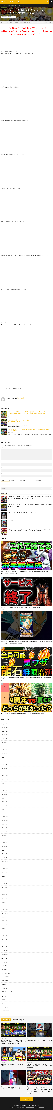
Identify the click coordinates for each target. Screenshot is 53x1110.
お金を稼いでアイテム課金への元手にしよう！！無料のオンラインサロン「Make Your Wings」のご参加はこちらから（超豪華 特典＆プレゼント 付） (26, 31)
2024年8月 (4, 787)
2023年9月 (4, 827)
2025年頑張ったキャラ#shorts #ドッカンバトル (18, 520)
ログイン (4, 999)
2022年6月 (4, 883)
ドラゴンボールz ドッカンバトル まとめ (30, 1105)
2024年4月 (4, 801)
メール (2, 467)
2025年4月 (4, 757)
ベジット (4, 976)
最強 (3, 609)
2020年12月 (5, 950)
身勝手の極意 (11, 16)
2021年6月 (4, 928)
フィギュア (4, 973)
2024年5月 (4, 798)
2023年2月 (4, 853)
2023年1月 (4, 857)
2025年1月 (4, 768)
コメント (3, 447)
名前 (2, 461)
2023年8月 (4, 831)
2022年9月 (4, 872)
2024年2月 (4, 809)
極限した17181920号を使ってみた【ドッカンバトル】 (13, 1064)
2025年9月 (4, 738)
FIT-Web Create (30, 1107)
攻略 (19, 5)
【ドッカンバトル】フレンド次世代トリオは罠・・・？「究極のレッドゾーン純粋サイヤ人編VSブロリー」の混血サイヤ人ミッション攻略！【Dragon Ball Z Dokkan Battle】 (39, 1090)
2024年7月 (4, 790)
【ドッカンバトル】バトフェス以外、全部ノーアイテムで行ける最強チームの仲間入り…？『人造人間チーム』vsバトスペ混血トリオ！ (13, 1042)
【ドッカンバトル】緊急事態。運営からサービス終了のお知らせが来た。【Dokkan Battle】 (21, 607)
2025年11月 (5, 731)
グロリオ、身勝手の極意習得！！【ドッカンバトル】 (13, 1088)
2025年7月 (4, 746)
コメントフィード (6, 1007)
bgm (3, 962)
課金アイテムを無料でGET (11, 5)
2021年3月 (4, 939)
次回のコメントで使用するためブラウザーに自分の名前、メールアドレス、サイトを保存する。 (21, 480)
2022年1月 (4, 902)
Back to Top (26, 1099)
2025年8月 (4, 742)
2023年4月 (4, 846)
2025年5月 (4, 753)
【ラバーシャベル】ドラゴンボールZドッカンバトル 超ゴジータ (22, 512)
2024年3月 (4, 805)
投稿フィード (5, 1003)
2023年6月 (4, 839)
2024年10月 (5, 779)
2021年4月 (4, 935)
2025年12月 (5, 727)
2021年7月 (4, 924)
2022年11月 (5, 865)
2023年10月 (5, 824)
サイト (2, 473)
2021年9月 (4, 917)
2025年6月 (4, 749)
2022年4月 (4, 891)
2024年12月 (5, 772)
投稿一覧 (20, 398)
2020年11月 (5, 954)
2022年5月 (4, 887)
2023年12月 (5, 816)
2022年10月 (5, 868)
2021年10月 (5, 913)
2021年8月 (4, 920)
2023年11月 (5, 820)
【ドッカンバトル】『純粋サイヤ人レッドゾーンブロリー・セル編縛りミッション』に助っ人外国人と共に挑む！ (39, 1065)
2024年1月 (4, 813)
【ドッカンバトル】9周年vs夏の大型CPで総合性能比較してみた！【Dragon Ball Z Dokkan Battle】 (23, 713)
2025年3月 (4, 761)
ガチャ (3, 965)
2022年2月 (4, 898)
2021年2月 (4, 943)
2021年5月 (4, 932)
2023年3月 (4, 850)
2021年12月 (5, 905)
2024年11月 (5, 775)
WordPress (41, 1107)
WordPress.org (5, 1010)
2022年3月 (4, 894)
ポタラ (3, 980)
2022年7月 (4, 880)
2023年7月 (4, 835)
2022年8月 (4, 876)
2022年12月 (5, 861)
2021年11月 (5, 909)
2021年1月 (4, 946)
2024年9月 (4, 783)
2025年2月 (4, 764)
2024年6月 (4, 794)
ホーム (2, 5)
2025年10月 (5, 734)
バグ (23, 5)
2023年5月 (4, 842)
